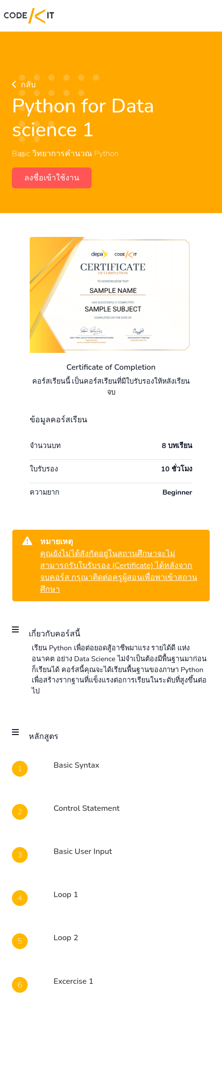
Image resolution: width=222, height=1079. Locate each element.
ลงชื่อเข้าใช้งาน (51, 177)
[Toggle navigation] (204, 16)
